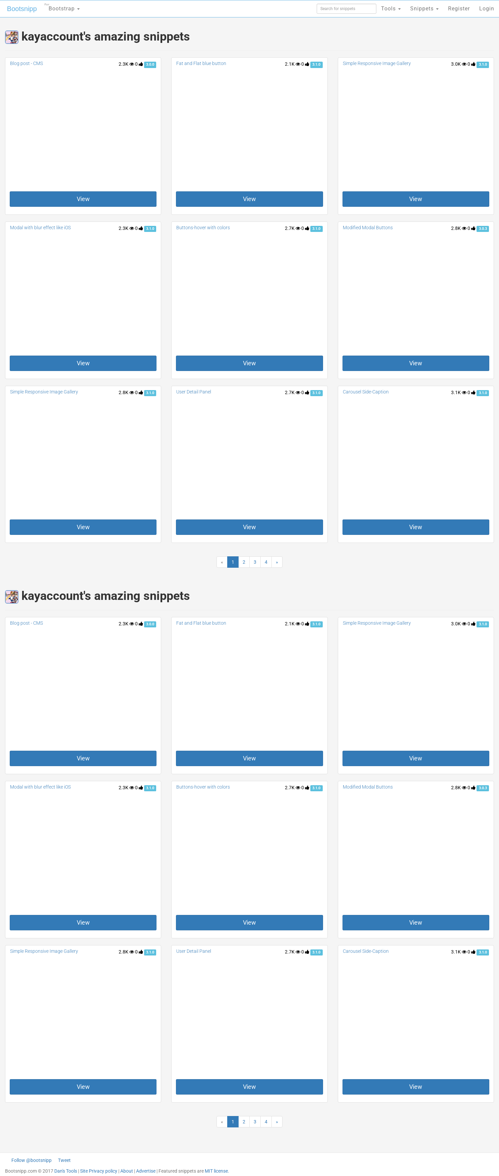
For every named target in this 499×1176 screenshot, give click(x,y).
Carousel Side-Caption (366, 391)
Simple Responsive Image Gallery (377, 63)
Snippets (424, 8)
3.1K (458, 392)
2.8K (458, 228)
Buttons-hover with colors (203, 227)
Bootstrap (62, 6)
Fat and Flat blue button (201, 63)
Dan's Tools (65, 1171)
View (83, 198)
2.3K (126, 64)
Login (486, 8)
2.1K (292, 64)
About (126, 1171)
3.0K (458, 64)
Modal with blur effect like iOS (40, 227)
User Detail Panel (193, 391)
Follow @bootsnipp (31, 1160)
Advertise (145, 1171)
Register (459, 8)
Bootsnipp (22, 8)
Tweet (64, 1160)
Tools (391, 8)
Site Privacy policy (98, 1171)
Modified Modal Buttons (368, 227)
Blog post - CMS (26, 63)
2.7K (292, 228)
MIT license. (217, 1171)
